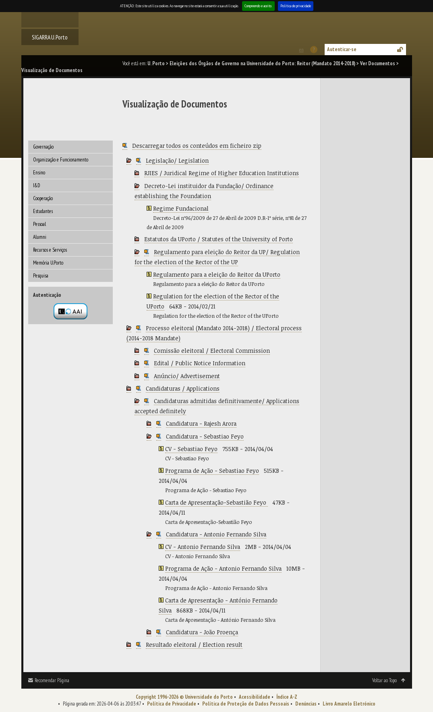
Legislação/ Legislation (177, 160)
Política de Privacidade (171, 703)
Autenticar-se (341, 49)
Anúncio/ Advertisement (187, 376)
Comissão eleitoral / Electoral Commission (212, 350)
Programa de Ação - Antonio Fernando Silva (223, 568)
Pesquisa (40, 275)
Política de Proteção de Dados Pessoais (245, 703)
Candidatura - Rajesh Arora (201, 423)
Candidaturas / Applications (183, 388)
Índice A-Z (286, 696)
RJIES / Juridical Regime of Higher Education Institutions (221, 173)
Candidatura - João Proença (202, 632)
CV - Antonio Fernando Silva (202, 547)
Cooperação (43, 198)
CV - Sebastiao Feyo (191, 449)
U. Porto (156, 63)
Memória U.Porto (48, 262)
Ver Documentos (377, 63)
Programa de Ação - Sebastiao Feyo (212, 470)
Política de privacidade (295, 5)
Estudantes (43, 211)
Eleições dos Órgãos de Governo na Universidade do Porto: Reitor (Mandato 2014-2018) (262, 63)
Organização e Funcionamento (60, 159)
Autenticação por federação (70, 311)
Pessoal (39, 224)
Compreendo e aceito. (258, 5)
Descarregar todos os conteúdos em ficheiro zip (196, 145)
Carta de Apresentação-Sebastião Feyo (216, 502)
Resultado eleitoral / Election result (194, 644)
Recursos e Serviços (50, 249)
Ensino (39, 172)
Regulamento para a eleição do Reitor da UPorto (216, 274)
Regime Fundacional (181, 208)
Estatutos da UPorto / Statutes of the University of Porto (218, 239)
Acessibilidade (254, 696)
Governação (43, 146)
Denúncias (306, 703)
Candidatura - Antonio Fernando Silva (216, 534)
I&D (36, 185)
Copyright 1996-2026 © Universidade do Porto (184, 696)
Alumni (39, 237)
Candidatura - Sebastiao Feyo (205, 436)
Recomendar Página (52, 680)
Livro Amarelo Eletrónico (349, 703)
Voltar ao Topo (384, 680)
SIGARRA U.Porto (50, 37)
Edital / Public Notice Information (199, 363)
